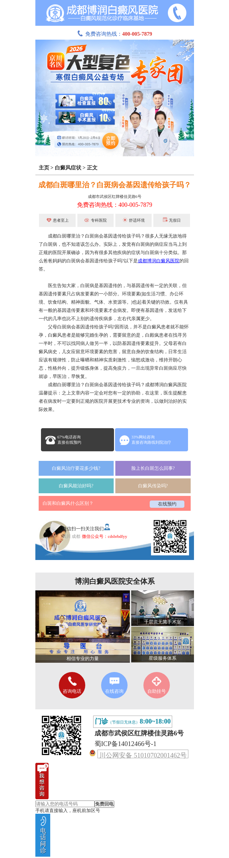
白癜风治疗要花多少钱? (76, 468)
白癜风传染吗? (153, 485)
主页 (44, 167)
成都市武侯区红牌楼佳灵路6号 (114, 196)
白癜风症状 (68, 167)
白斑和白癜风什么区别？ (68, 503)
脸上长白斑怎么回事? (153, 468)
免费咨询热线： (114, 34)
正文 (92, 167)
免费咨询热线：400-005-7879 (114, 205)
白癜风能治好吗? (76, 485)
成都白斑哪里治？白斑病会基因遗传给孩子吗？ (114, 185)
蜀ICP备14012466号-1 (126, 743)
